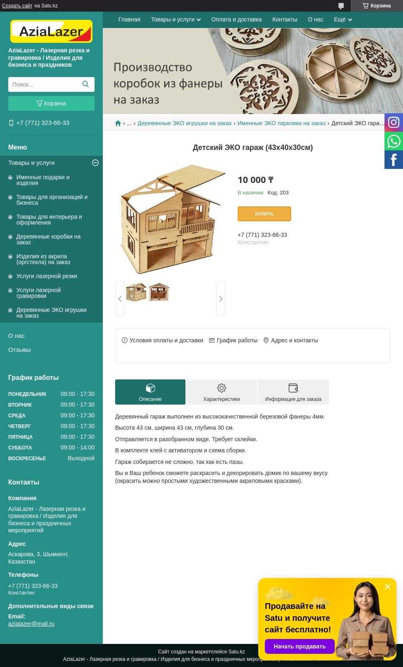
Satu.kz (236, 652)
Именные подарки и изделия (42, 180)
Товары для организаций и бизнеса (52, 200)
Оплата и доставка (236, 19)
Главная (129, 19)
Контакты (284, 19)
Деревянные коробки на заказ (48, 239)
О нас (16, 335)
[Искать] (85, 84)
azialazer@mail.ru (31, 623)
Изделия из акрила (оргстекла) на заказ (43, 259)
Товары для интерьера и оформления (49, 219)
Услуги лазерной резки (46, 276)
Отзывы (19, 349)
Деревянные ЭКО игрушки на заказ (51, 313)
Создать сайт (17, 6)
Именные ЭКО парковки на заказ (281, 123)
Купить (264, 213)
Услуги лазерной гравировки (38, 293)
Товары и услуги (31, 162)
